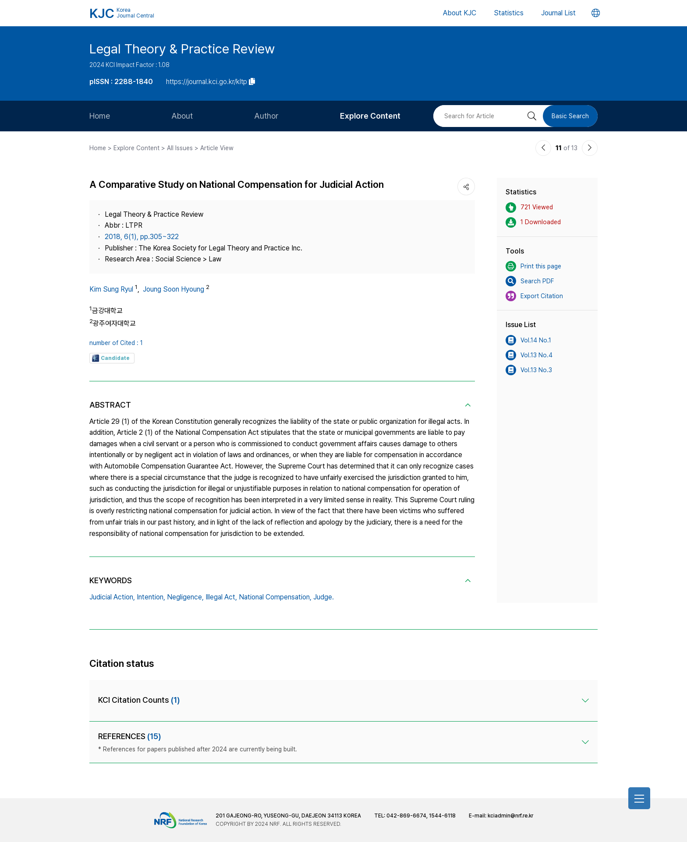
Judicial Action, (112, 597)
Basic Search (570, 116)
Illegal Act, (221, 597)
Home (99, 115)
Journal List (558, 13)
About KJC (459, 13)
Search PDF (530, 281)
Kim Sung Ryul (111, 289)
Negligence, (185, 597)
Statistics (509, 13)
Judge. (323, 597)
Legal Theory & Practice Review (182, 48)
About (182, 115)
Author (266, 115)
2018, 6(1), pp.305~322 (142, 237)
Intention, (151, 597)
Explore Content (370, 115)
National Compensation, (275, 597)
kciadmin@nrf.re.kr (510, 816)
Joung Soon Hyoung (173, 289)
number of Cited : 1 (116, 342)
